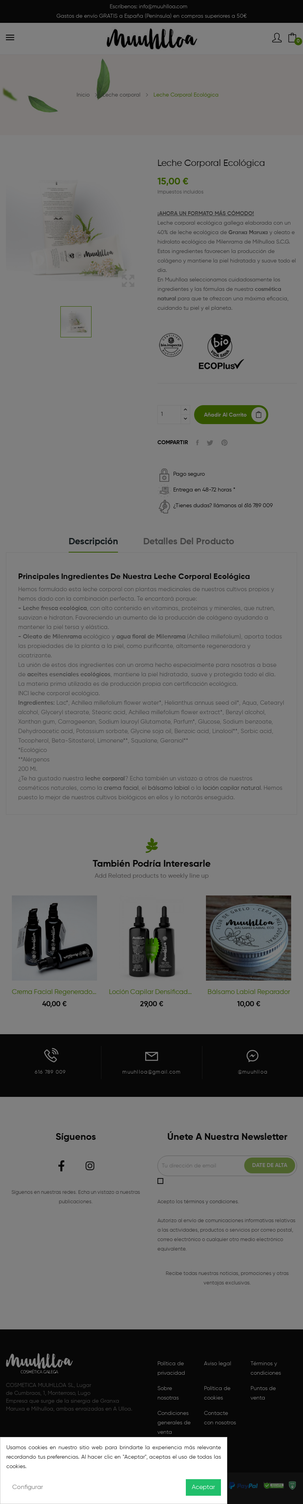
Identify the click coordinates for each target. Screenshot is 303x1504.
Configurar (27, 1487)
